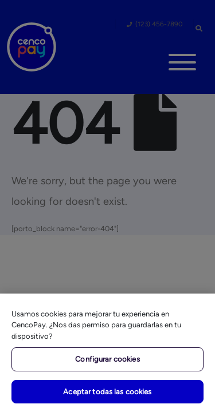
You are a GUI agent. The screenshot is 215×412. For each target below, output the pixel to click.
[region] (107, 353)
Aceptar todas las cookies (107, 391)
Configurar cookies (107, 359)
